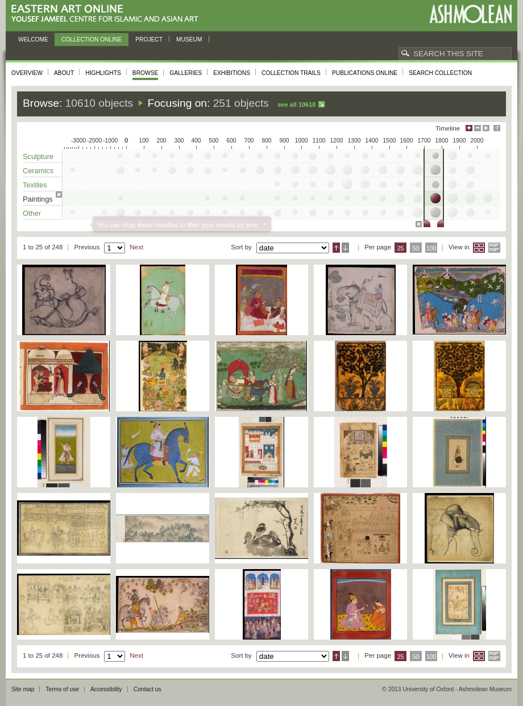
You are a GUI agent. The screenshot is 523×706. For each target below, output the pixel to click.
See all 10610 (296, 104)
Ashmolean (470, 14)
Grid (479, 248)
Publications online (364, 73)
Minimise (477, 128)
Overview (27, 73)
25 (400, 248)
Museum (189, 39)
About (64, 73)
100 (431, 248)
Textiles (35, 185)
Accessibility (106, 689)
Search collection (440, 73)
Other (32, 213)
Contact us (147, 689)
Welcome (33, 39)
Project (149, 39)
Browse (145, 73)
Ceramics (38, 170)
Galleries (185, 73)
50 (416, 248)
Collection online (91, 39)
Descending (345, 248)
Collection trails (291, 73)
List (494, 248)
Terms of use (62, 689)
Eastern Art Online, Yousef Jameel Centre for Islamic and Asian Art (107, 14)
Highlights (103, 73)
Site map (22, 689)
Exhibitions (231, 73)
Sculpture (38, 156)
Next (136, 247)
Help (496, 128)
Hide (486, 128)
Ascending (336, 248)
